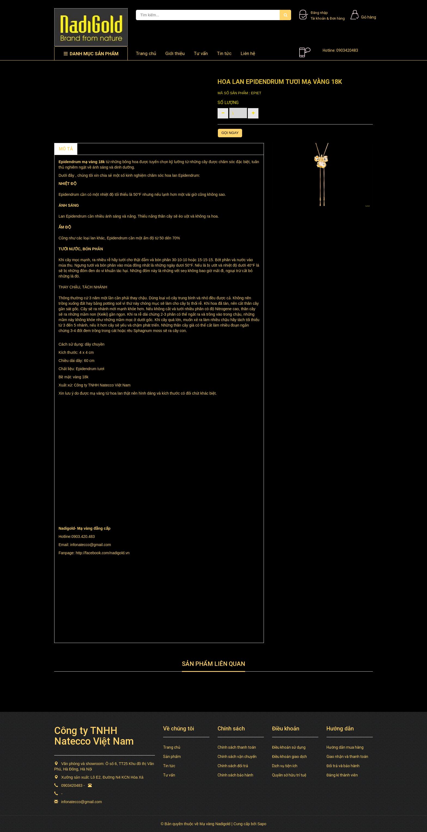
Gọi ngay (230, 133)
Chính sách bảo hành (235, 775)
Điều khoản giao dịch (289, 756)
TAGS (117, 148)
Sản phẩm (172, 756)
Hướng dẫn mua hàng (345, 747)
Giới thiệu (175, 53)
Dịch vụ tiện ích (284, 766)
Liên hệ (248, 53)
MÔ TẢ (66, 148)
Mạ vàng (85, 528)
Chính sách (92, 148)
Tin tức (224, 53)
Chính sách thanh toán (237, 747)
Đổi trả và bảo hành (343, 766)
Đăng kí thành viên (342, 775)
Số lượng (228, 102)
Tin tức (169, 766)
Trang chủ (146, 53)
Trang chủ (171, 747)
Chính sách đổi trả (233, 766)
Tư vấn (201, 53)
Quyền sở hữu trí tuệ (289, 775)
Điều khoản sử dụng (289, 747)
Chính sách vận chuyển (237, 756)
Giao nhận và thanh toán (347, 756)
